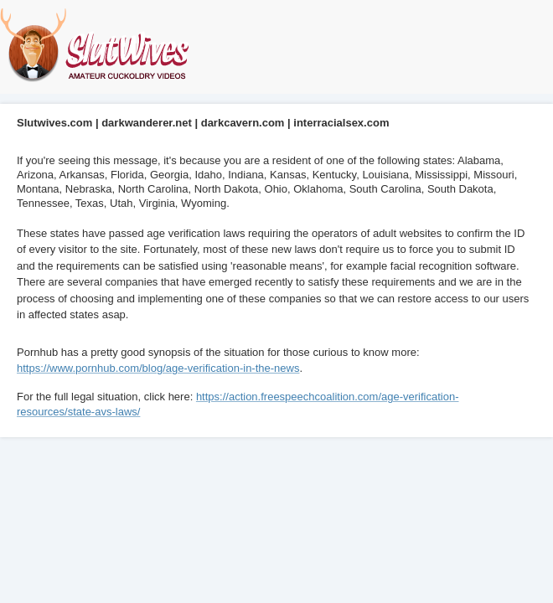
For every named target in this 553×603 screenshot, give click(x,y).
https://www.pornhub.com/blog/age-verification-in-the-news (158, 368)
